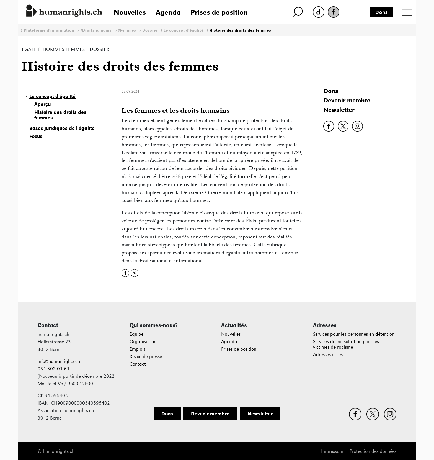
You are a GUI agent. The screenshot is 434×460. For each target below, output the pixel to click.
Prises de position (219, 12)
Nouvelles (130, 12)
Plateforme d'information (49, 30)
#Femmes (127, 30)
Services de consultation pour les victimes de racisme (346, 344)
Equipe (136, 334)
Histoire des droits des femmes (240, 30)
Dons (381, 12)
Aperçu (42, 104)
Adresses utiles (328, 355)
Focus (35, 136)
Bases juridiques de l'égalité (62, 128)
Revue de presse (146, 356)
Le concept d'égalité (183, 30)
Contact (138, 364)
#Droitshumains (96, 30)
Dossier (149, 30)
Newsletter (339, 109)
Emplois (137, 349)
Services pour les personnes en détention (353, 334)
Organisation (143, 342)
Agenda (168, 12)
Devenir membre (347, 100)
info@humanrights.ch (59, 361)
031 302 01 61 (53, 369)
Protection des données (373, 451)
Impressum (332, 451)
